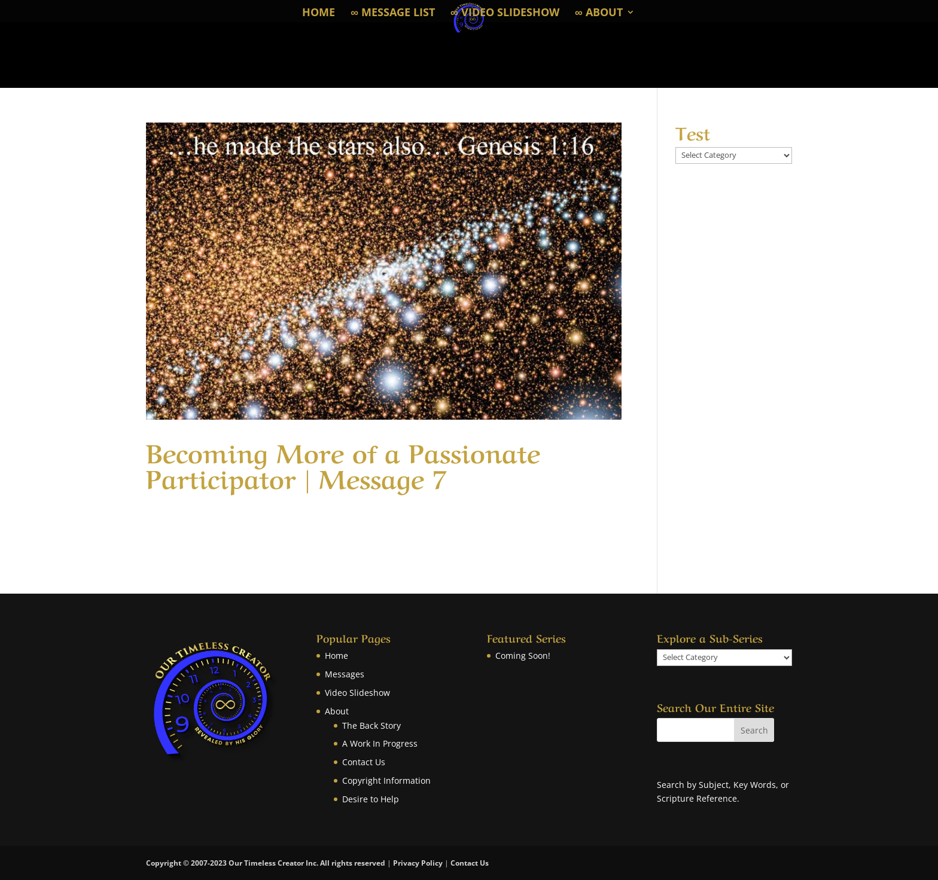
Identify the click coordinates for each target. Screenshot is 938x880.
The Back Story (371, 725)
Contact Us (363, 762)
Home (318, 13)
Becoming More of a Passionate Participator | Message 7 (343, 463)
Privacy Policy (418, 863)
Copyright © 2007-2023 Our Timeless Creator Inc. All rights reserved (266, 863)
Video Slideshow (357, 692)
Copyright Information (386, 780)
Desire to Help (370, 799)
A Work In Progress (380, 743)
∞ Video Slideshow (504, 13)
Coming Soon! (522, 655)
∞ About (599, 13)
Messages (344, 674)
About (337, 711)
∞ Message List (393, 13)
